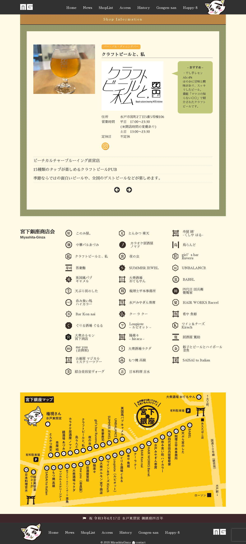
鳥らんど (189, 245)
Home (71, 7)
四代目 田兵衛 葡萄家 (193, 291)
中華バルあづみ (87, 245)
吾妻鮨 (81, 268)
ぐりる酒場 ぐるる (89, 325)
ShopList (106, 7)
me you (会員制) (82, 349)
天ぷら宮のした (86, 291)
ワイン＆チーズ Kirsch (193, 325)
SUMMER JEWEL (144, 268)
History (143, 7)
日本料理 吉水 (139, 372)
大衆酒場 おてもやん (137, 279)
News (87, 7)
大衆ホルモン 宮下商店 (85, 337)
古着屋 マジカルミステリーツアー (89, 360)
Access (125, 7)
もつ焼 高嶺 (137, 360)
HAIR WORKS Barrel (200, 302)
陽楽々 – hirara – (136, 337)
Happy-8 (190, 7)
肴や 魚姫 (190, 314)
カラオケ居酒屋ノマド (141, 245)
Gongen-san (166, 7)
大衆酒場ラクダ (139, 348)
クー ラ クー (138, 314)
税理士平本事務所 (142, 291)
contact (138, 542)
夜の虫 (134, 256)
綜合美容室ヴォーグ (89, 372)
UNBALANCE (194, 268)
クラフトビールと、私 (91, 256)
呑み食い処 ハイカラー (84, 302)
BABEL (189, 279)
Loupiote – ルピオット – (140, 325)
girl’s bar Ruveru (190, 256)
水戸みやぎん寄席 (142, 302)
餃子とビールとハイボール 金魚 (202, 349)
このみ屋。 (84, 233)
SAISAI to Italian (196, 360)
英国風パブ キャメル (84, 279)
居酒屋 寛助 (191, 337)
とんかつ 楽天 (138, 233)
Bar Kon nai (85, 314)
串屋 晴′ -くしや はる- (193, 233)
